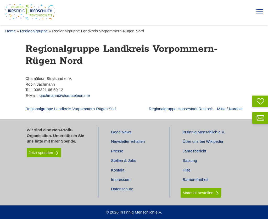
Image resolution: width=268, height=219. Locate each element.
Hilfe (187, 170)
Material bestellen (198, 193)
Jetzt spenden (44, 152)
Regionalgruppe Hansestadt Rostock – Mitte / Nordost (196, 108)
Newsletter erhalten (128, 141)
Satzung (190, 160)
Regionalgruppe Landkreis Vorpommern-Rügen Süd (70, 108)
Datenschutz (122, 189)
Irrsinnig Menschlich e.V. (204, 132)
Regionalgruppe (34, 31)
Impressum (120, 179)
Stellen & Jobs (123, 160)
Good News (121, 132)
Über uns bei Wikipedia (203, 141)
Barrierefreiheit (195, 179)
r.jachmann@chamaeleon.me (64, 95)
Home (10, 31)
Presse (117, 151)
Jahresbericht (194, 151)
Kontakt (117, 170)
